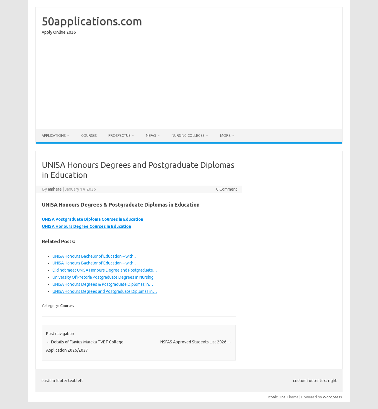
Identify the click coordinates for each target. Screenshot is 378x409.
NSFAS (151, 135)
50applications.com (92, 21)
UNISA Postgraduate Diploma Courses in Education (92, 219)
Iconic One (277, 397)
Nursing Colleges (188, 135)
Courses (89, 135)
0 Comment (226, 189)
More (225, 135)
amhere (55, 189)
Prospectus (119, 135)
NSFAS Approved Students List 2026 (196, 342)
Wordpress (332, 397)
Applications (54, 135)
